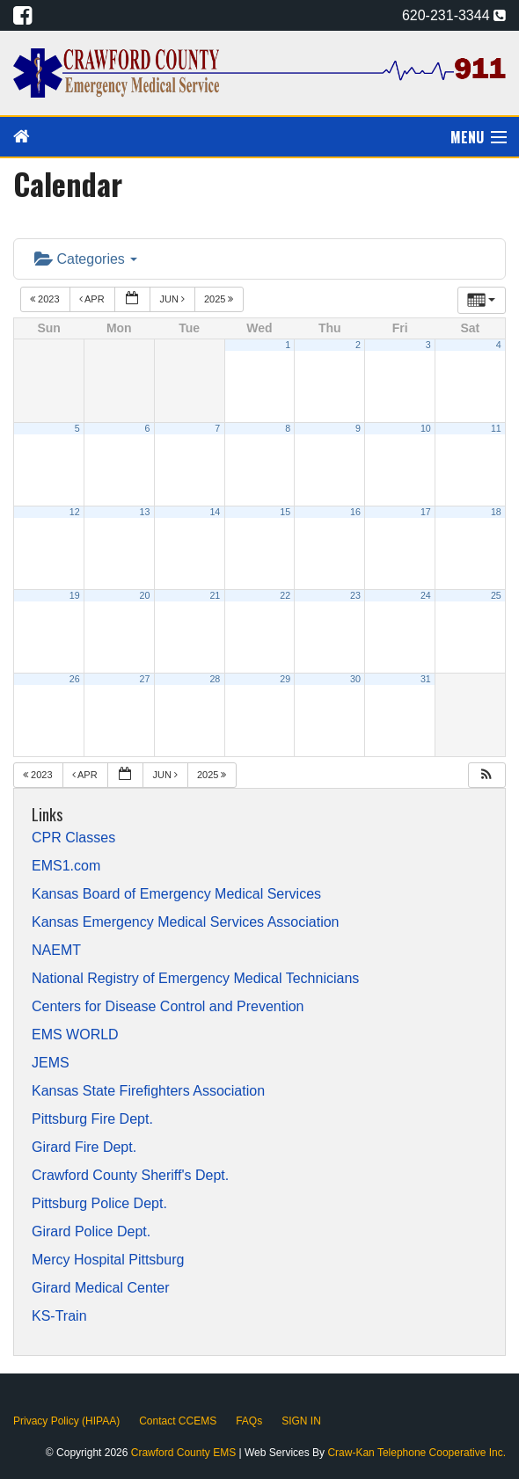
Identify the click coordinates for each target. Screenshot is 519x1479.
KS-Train (59, 1316)
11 (496, 428)
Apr (93, 299)
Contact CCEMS (177, 1421)
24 (425, 595)
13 (145, 511)
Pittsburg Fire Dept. (92, 1119)
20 (145, 595)
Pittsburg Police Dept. (99, 1204)
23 (355, 595)
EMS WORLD (75, 1035)
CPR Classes (73, 838)
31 (425, 679)
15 (285, 511)
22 (285, 595)
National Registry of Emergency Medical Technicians (195, 979)
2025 (220, 299)
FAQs (249, 1421)
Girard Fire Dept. (84, 1147)
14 (214, 511)
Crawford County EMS (185, 1452)
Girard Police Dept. (91, 1232)
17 (425, 511)
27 (145, 679)
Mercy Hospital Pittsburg (108, 1260)
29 (285, 679)
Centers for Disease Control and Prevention (168, 1007)
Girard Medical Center (101, 1288)
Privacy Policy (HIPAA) (66, 1421)
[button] (486, 775)
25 (496, 595)
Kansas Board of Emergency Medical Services (176, 894)
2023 (46, 299)
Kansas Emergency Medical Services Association (186, 922)
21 (214, 595)
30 (355, 679)
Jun (173, 299)
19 (74, 595)
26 (74, 679)
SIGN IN (301, 1421)
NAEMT (56, 951)
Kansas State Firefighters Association (148, 1091)
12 (74, 511)
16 (355, 511)
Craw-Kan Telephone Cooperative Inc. (416, 1452)
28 (214, 679)
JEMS (50, 1063)
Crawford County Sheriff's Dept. (130, 1176)
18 (496, 511)
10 (425, 428)
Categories (85, 258)
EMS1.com (66, 866)
